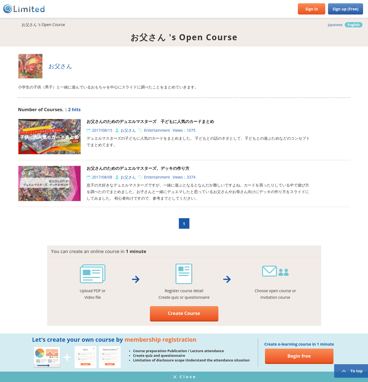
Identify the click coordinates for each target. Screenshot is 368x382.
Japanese (335, 24)
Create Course (184, 313)
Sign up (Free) (346, 9)
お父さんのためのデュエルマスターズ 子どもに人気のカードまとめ (150, 121)
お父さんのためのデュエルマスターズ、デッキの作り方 (138, 168)
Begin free (299, 356)
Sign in (311, 9)
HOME (8, 25)
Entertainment (157, 130)
